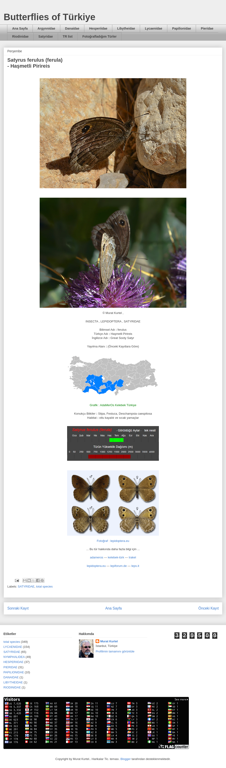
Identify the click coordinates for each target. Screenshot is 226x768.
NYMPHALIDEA (14, 657)
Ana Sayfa (20, 28)
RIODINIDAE (12, 687)
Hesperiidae (98, 28)
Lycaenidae (153, 28)
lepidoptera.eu (96, 566)
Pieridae (207, 28)
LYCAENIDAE (12, 647)
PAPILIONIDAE (13, 672)
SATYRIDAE (26, 586)
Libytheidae (126, 28)
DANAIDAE (11, 677)
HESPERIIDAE (13, 662)
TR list (68, 36)
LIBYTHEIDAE (13, 682)
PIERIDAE (10, 667)
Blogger (125, 759)
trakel (132, 557)
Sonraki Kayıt (18, 608)
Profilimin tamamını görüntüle (115, 651)
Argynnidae (46, 28)
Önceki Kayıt (208, 608)
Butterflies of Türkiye (49, 17)
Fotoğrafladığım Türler (99, 36)
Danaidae (72, 28)
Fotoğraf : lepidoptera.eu (113, 541)
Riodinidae (20, 36)
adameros (96, 557)
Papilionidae (181, 28)
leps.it (135, 566)
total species (44, 586)
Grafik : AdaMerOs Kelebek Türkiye (113, 405)
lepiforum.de (118, 566)
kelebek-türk (116, 557)
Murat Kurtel (109, 641)
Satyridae (46, 36)
